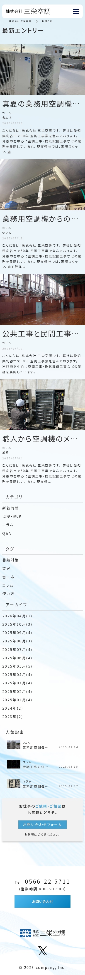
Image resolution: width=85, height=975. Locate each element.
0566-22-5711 (42, 881)
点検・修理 (11, 516)
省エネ (8, 576)
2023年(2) (12, 716)
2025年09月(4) (17, 632)
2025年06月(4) (17, 657)
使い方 (8, 593)
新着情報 (10, 508)
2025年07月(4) (17, 649)
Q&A (6, 533)
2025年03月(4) (17, 683)
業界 (6, 568)
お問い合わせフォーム (42, 824)
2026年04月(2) (17, 615)
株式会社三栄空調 (20, 21)
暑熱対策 (10, 560)
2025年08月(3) (17, 641)
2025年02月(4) (17, 691)
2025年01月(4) (17, 699)
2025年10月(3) (17, 624)
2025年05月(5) (17, 666)
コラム (8, 524)
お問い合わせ (42, 901)
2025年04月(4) (17, 674)
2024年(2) (12, 708)
